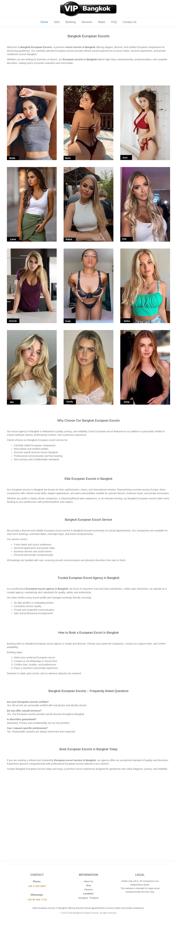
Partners (88, 889)
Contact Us (129, 22)
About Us (88, 881)
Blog (88, 885)
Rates (101, 22)
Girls (57, 22)
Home (44, 22)
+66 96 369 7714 (37, 899)
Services (87, 22)
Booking (71, 22)
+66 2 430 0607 (37, 886)
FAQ (114, 22)
